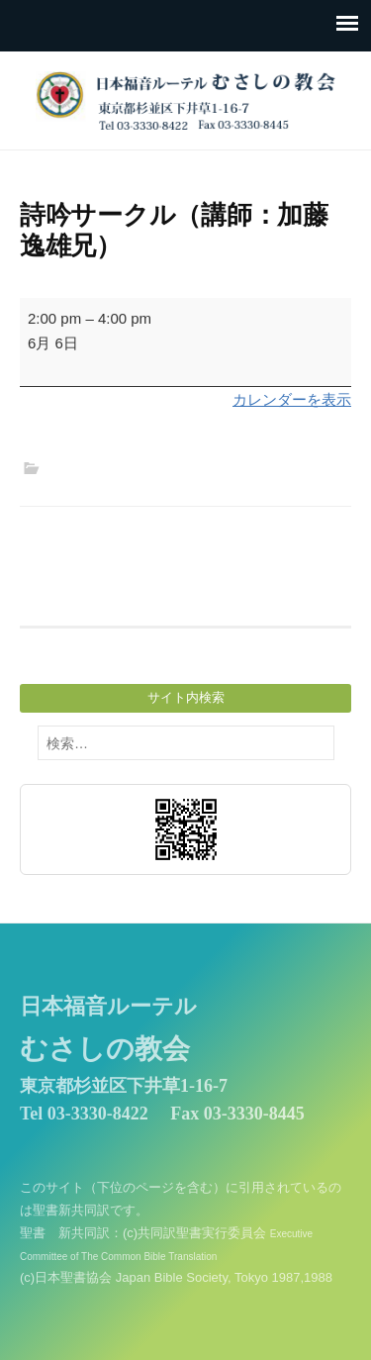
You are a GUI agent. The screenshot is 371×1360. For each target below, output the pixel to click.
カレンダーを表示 (291, 399)
